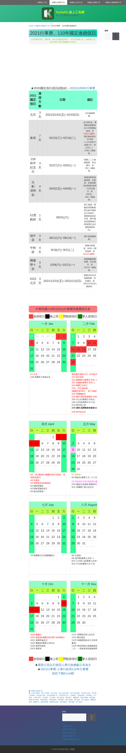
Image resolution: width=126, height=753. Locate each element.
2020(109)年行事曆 (82, 88)
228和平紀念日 (64, 695)
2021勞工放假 (85, 693)
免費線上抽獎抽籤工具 (113, 2)
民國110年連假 (34, 700)
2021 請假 (53, 693)
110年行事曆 (35, 693)
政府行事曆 (84, 697)
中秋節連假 (80, 695)
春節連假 (92, 697)
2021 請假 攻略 (64, 693)
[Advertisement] (63, 65)
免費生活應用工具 (58, 2)
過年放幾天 (63, 702)
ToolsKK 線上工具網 (70, 12)
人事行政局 (37, 697)
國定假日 (69, 697)
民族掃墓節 (43, 700)
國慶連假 (76, 697)
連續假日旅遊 (53, 702)
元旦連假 (45, 697)
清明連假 (61, 700)
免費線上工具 (42, 2)
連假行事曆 (44, 702)
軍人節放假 (85, 700)
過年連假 (72, 702)
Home (31, 26)
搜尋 (106, 31)
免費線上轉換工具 (93, 2)
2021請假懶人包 (52, 695)
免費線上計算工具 (76, 2)
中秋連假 (89, 695)
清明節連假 (52, 700)
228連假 (73, 695)
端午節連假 (69, 700)
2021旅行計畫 (40, 695)
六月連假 (52, 697)
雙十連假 (79, 702)
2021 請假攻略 (75, 693)
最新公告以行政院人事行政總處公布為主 (64, 665)
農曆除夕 (36, 702)
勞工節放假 (60, 697)
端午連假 (77, 700)
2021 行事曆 (45, 693)
